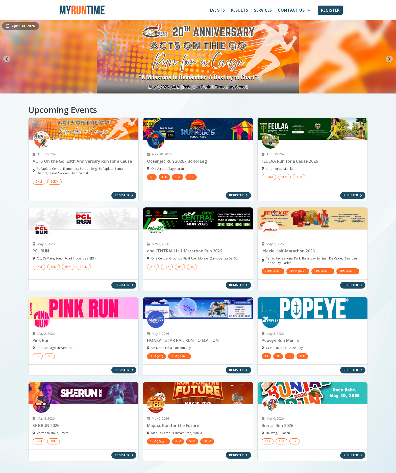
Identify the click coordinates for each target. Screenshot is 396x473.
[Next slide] (389, 58)
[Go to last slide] (6, 58)
